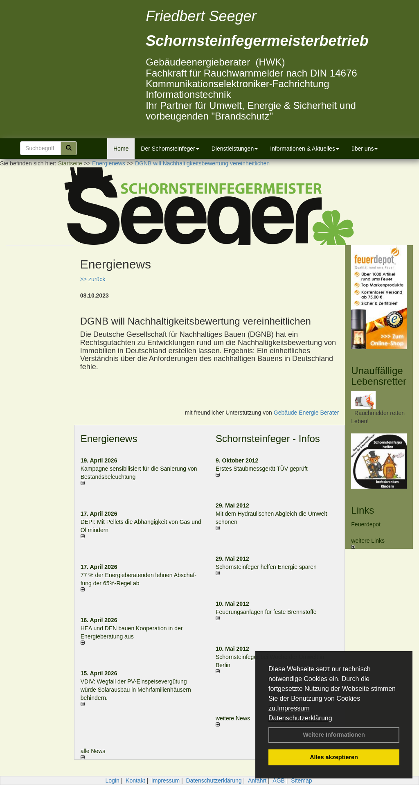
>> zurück (92, 279)
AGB (279, 780)
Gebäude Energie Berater (306, 412)
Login (112, 780)
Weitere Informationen (334, 734)
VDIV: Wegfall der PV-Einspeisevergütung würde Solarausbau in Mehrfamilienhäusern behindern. (136, 689)
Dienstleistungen (235, 148)
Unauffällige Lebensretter (378, 376)
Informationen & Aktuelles (304, 148)
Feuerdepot (366, 524)
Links (362, 510)
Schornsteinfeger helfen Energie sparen (266, 567)
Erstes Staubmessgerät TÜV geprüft (262, 468)
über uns (364, 148)
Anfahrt (257, 780)
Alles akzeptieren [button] (334, 757)
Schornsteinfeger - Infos (268, 438)
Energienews (109, 438)
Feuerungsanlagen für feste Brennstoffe (266, 612)
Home (120, 148)
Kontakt (135, 780)
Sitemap (301, 780)
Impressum (293, 708)
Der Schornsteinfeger (170, 148)
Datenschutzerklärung (300, 718)
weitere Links (368, 543)
